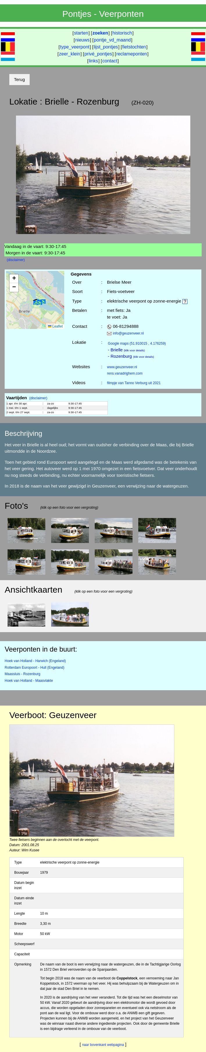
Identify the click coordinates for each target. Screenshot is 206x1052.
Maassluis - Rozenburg (22, 674)
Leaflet (55, 326)
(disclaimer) (16, 260)
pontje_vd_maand (112, 39)
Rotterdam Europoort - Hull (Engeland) (34, 668)
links (93, 60)
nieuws (82, 39)
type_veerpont (74, 46)
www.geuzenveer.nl (122, 367)
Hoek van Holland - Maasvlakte (29, 681)
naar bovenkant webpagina (103, 1045)
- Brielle (126, 349)
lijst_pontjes (106, 46)
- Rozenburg (131, 356)
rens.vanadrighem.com (124, 373)
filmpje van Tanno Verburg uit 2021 (134, 383)
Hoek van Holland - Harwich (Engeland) (35, 661)
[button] (37, 303)
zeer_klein (69, 53)
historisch (122, 32)
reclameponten (131, 53)
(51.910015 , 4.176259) (137, 343)
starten (81, 32)
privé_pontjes (98, 53)
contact (109, 60)
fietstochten (134, 46)
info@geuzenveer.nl (128, 333)
